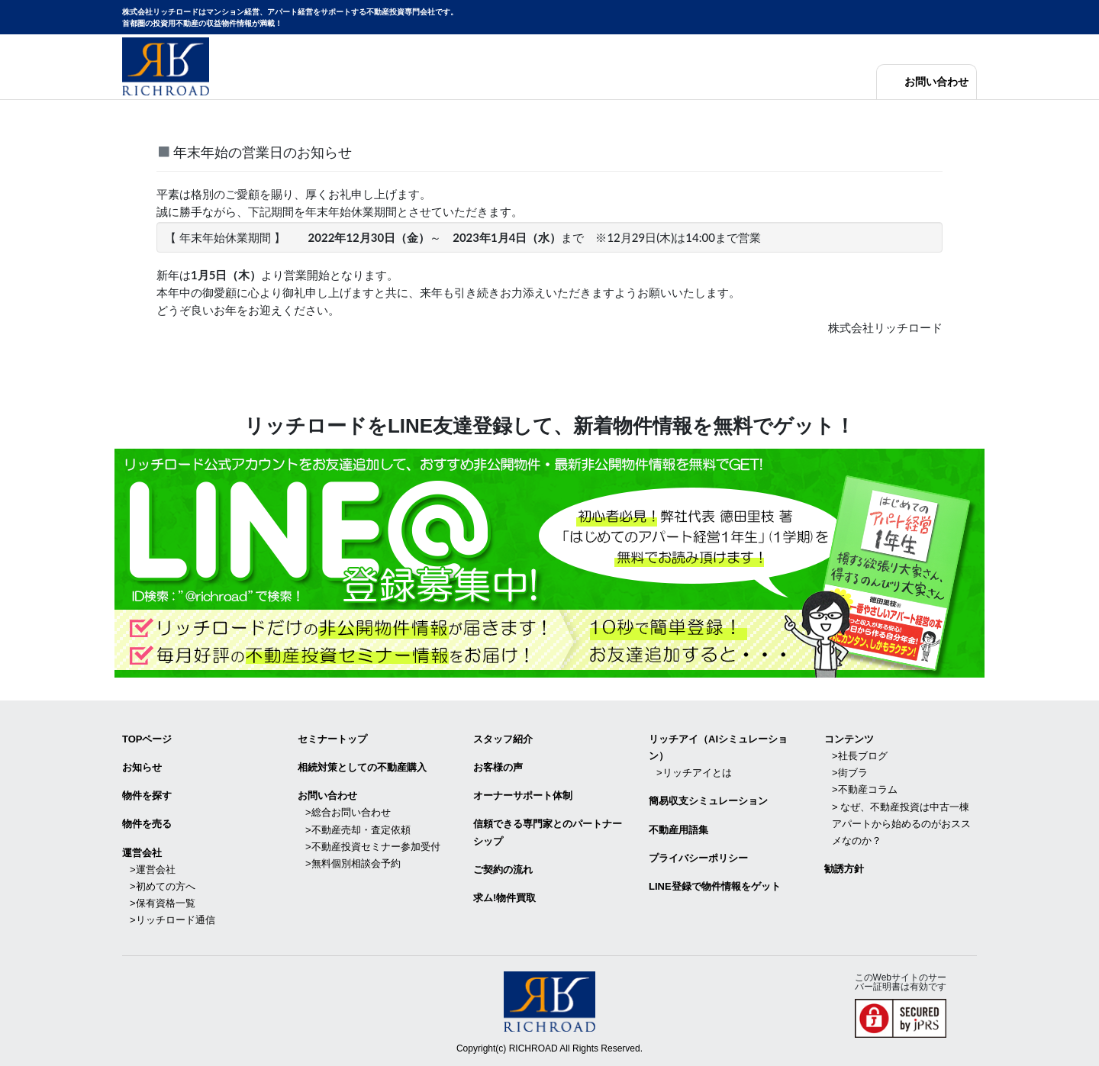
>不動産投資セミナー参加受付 (372, 846)
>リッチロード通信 (172, 920)
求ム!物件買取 (504, 897)
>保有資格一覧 (162, 903)
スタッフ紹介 (503, 739)
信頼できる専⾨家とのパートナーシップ (547, 832)
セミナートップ (332, 739)
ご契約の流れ (503, 869)
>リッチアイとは (694, 772)
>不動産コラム (865, 789)
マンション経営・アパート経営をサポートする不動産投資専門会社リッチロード (165, 66)
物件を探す (147, 795)
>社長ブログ (860, 756)
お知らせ (142, 767)
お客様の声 (498, 767)
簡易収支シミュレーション (708, 801)
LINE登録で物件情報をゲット (715, 886)
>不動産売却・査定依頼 (358, 830)
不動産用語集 (678, 830)
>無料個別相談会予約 (353, 863)
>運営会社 (153, 869)
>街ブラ (850, 772)
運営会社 (142, 852)
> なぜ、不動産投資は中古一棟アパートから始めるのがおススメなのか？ (901, 823)
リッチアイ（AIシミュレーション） (718, 747)
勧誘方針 (844, 868)
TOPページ (147, 739)
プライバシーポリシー (698, 858)
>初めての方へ (162, 886)
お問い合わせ (936, 82)
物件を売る (147, 823)
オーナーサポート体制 (522, 795)
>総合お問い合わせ (348, 812)
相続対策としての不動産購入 (362, 767)
